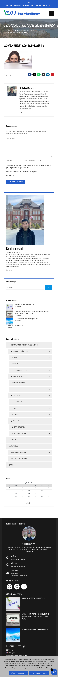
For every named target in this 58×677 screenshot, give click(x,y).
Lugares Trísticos (19, 347)
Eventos (12, 435)
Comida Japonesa (19, 378)
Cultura (15, 391)
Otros (11, 460)
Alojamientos (19, 429)
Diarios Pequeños (18, 448)
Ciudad (15, 359)
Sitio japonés (11, 645)
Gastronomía (17, 372)
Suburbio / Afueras (20, 366)
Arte (14, 404)
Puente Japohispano (18, 562)
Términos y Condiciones (22, 5)
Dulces (15, 385)
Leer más (10, 270)
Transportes (18, 423)
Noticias (13, 442)
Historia (15, 410)
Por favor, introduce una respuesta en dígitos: (21, 171)
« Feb (28, 499)
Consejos (16, 416)
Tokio (14, 353)
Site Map (39, 5)
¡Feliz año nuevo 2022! (15, 321)
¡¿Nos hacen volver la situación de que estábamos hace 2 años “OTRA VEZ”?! (35, 612)
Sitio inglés (10, 648)
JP (45, 5)
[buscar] (48, 287)
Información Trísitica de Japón (23, 341)
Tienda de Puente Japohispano (16, 651)
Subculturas (17, 397)
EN (50, 5)
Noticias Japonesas (19, 454)
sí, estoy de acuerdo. (18, 673)
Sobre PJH (9, 5)
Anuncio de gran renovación (17, 304)
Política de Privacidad (39, 673)
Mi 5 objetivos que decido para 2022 (20, 316)
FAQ (32, 5)
